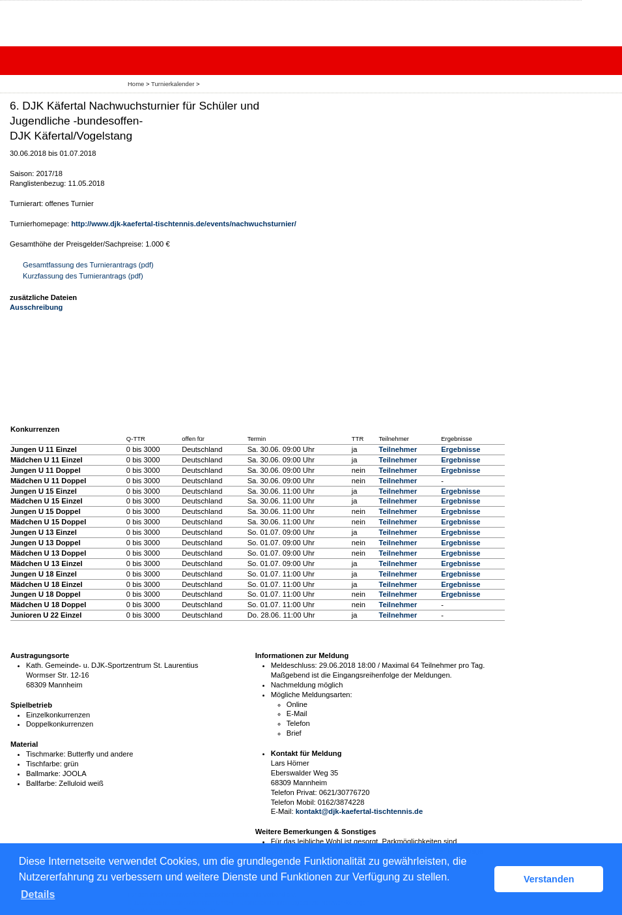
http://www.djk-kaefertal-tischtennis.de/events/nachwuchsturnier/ (183, 224)
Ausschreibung (36, 307)
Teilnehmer (397, 449)
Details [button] (38, 894)
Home (136, 83)
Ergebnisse (460, 449)
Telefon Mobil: (293, 802)
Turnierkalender (172, 83)
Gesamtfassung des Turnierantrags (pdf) (88, 265)
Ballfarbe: (41, 783)
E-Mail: (282, 811)
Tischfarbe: (44, 764)
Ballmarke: (43, 773)
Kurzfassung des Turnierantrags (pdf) (83, 276)
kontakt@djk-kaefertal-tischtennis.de (359, 811)
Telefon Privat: (294, 792)
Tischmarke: (46, 754)
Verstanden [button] (549, 879)
